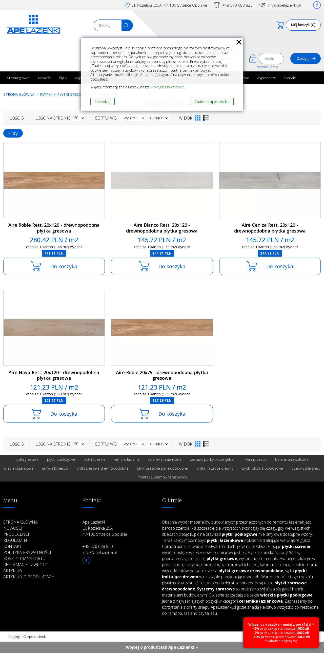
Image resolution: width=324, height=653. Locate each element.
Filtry (13, 133)
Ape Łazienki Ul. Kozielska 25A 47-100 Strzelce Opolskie (105, 528)
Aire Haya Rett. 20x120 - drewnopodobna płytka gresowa (54, 375)
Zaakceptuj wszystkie (212, 101)
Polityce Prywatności (168, 87)
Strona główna (18, 77)
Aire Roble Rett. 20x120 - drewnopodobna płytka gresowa (54, 228)
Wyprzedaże (266, 77)
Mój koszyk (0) (303, 25)
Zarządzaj (102, 101)
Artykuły (13, 570)
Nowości (44, 77)
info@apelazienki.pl (284, 5)
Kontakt (290, 77)
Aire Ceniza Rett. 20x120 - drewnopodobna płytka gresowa (270, 228)
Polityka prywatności (27, 552)
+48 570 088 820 (237, 5)
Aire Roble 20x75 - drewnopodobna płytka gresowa (162, 375)
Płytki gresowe (72, 94)
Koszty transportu (24, 558)
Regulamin (15, 540)
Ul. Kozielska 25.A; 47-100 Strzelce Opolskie (169, 5)
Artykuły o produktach (28, 577)
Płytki (63, 77)
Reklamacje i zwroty (25, 564)
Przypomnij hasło (266, 67)
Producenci (16, 534)
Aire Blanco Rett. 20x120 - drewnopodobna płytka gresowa (162, 228)
